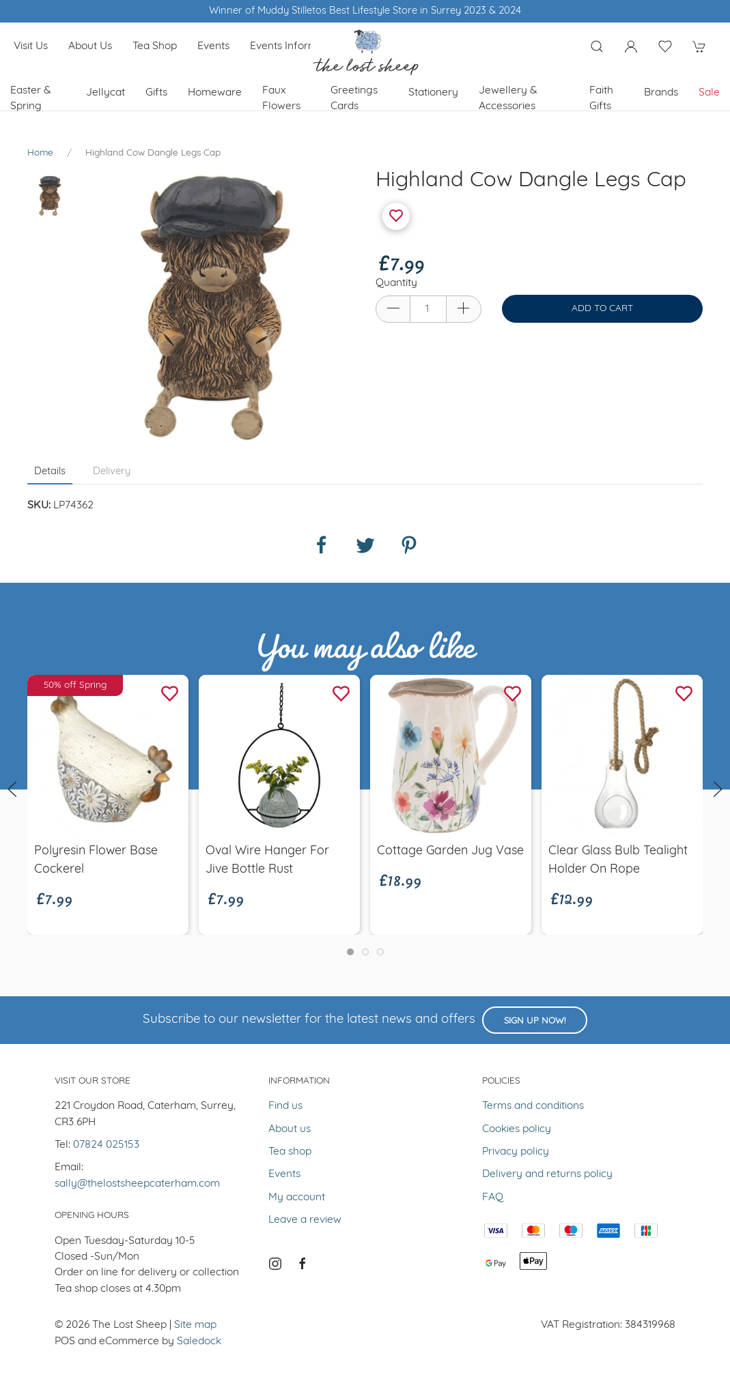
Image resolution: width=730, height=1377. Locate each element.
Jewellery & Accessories (508, 98)
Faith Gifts (601, 98)
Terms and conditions (533, 1106)
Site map (195, 1325)
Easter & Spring (30, 98)
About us (90, 46)
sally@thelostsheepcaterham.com (137, 1183)
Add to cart (602, 308)
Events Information (295, 46)
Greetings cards (354, 98)
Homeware (215, 92)
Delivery (111, 472)
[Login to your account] (631, 46)
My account (296, 1197)
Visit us (31, 46)
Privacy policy (515, 1151)
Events (213, 46)
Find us (285, 1106)
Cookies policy (516, 1129)
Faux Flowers (281, 98)
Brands (661, 92)
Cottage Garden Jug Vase (450, 851)
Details (50, 472)
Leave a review (304, 1220)
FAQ (492, 1197)
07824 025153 (106, 1145)
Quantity (396, 283)
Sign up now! (534, 1021)
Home (40, 153)
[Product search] (597, 46)
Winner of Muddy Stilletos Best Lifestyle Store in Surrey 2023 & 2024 (365, 11)
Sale (709, 92)
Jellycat (105, 92)
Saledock (199, 1341)
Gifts (156, 92)
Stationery (433, 92)
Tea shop (154, 46)
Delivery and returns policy (547, 1174)
